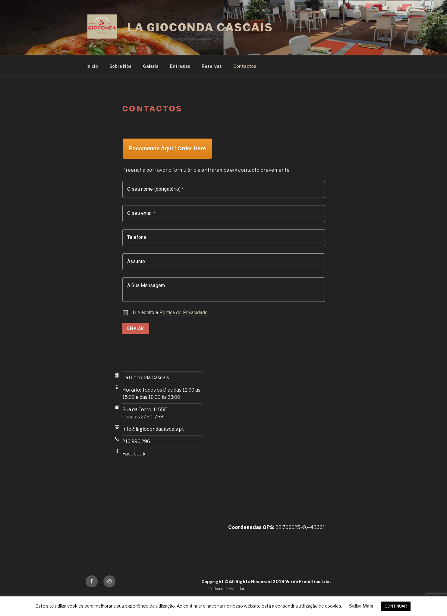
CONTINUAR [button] (396, 606)
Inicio (92, 66)
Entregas (180, 66)
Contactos (244, 66)
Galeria (151, 66)
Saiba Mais (361, 606)
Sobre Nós (120, 66)
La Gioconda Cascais (200, 27)
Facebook (134, 454)
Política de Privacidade (183, 312)
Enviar (135, 328)
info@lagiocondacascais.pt (153, 429)
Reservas (212, 66)
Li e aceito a (170, 312)
